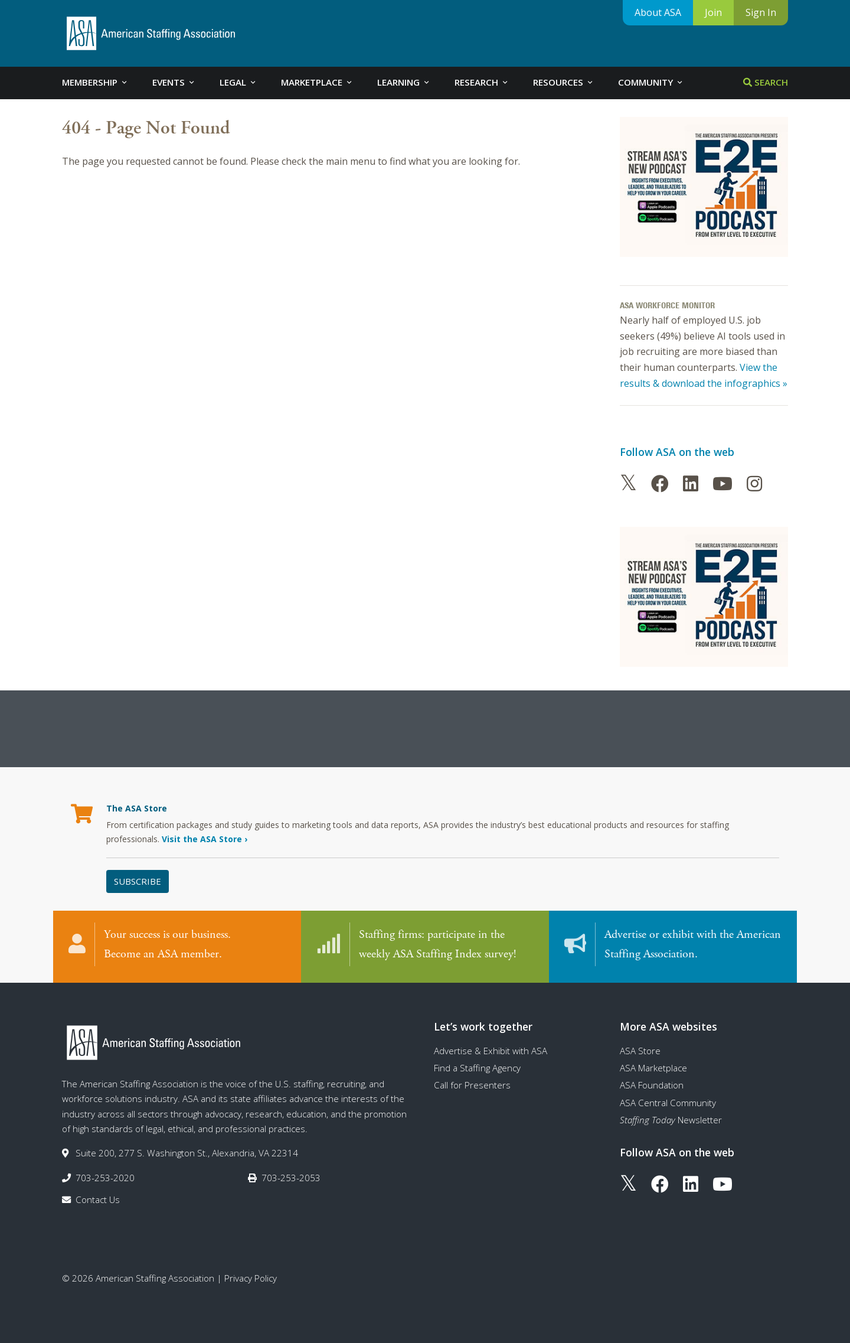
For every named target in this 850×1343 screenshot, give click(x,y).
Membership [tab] (95, 82)
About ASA (658, 12)
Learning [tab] (404, 82)
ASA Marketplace (653, 1068)
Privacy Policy (250, 1278)
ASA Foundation (652, 1085)
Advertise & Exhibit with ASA (490, 1051)
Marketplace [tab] (317, 82)
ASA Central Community (668, 1103)
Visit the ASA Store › (204, 839)
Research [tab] (482, 82)
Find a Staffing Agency (477, 1068)
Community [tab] (651, 82)
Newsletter (671, 1120)
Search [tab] (765, 82)
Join (713, 12)
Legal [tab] (238, 82)
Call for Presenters (472, 1085)
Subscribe (137, 881)
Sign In (761, 12)
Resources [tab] (563, 82)
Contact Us (98, 1199)
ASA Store (640, 1051)
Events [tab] (174, 82)
